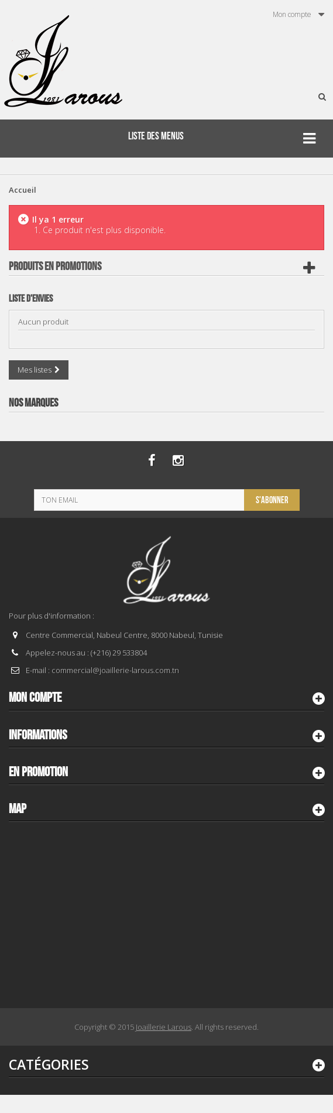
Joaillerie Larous (163, 1027)
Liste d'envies (31, 299)
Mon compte (35, 697)
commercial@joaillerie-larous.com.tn (115, 670)
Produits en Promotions (55, 267)
